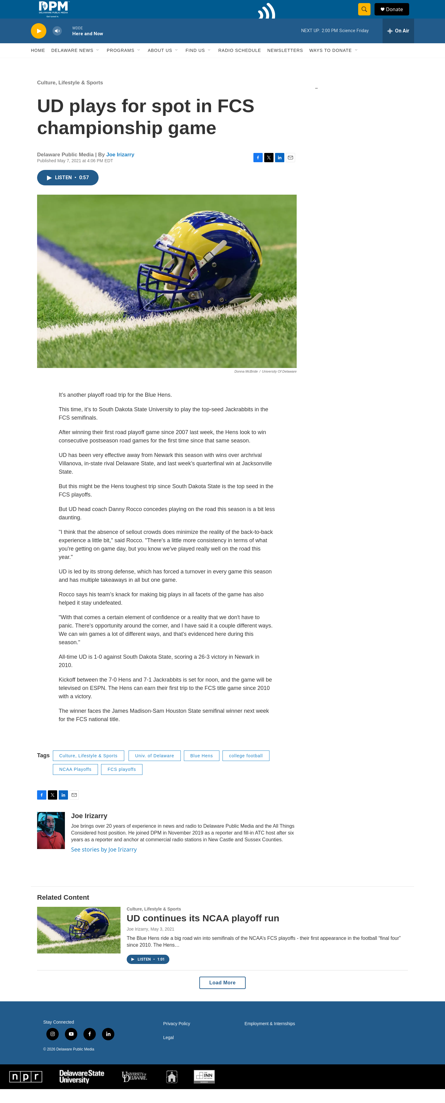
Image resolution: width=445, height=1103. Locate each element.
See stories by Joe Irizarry (104, 863)
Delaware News (72, 64)
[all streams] (398, 44)
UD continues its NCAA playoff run (203, 932)
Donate (398, 16)
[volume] (57, 45)
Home (38, 64)
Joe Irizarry (120, 168)
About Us (160, 64)
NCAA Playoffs (75, 783)
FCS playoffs (122, 783)
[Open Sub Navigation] (97, 64)
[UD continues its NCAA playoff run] (79, 944)
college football (246, 769)
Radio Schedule (239, 64)
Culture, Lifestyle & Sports (70, 96)
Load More (222, 996)
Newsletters (285, 64)
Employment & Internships (269, 1037)
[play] (39, 45)
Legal (168, 1051)
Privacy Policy (176, 1037)
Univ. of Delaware (154, 769)
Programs (120, 64)
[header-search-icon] (367, 16)
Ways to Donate (330, 64)
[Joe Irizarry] (51, 844)
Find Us (195, 64)
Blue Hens (201, 769)
